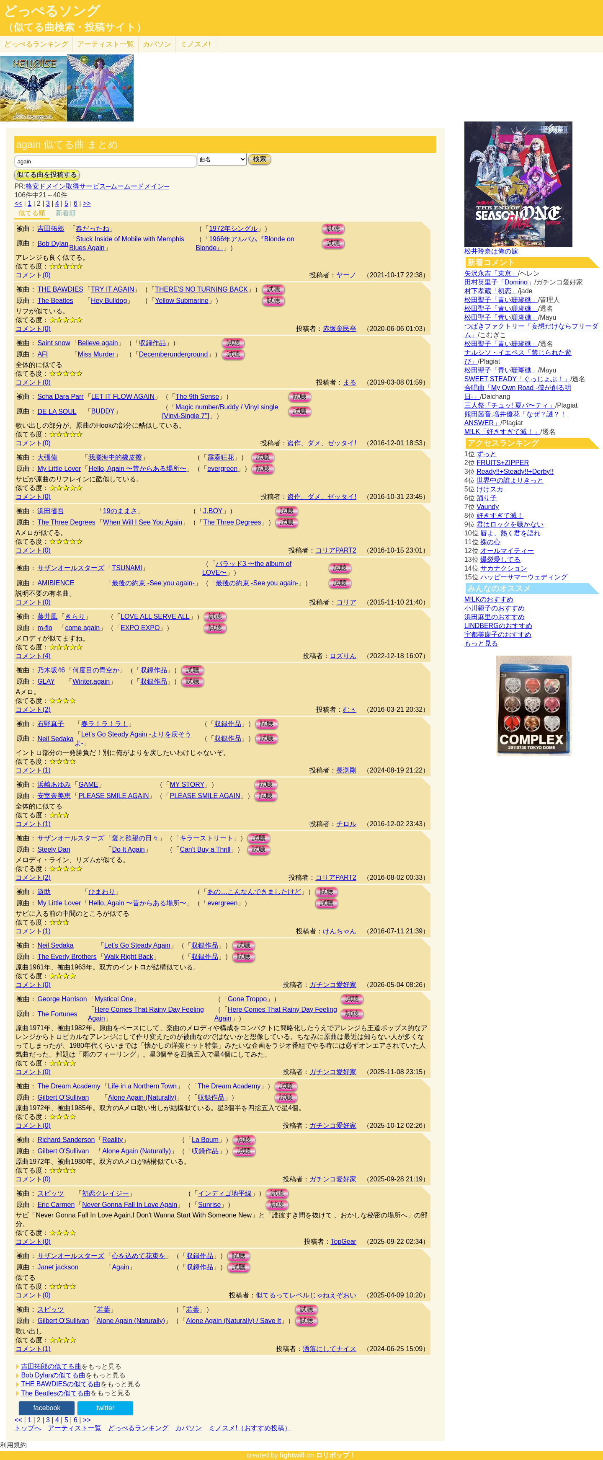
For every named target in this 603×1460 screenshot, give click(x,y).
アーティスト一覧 (74, 1428)
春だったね (92, 228)
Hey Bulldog (109, 300)
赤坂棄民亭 (339, 328)
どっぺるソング (51, 10)
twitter (106, 1407)
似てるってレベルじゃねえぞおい (306, 1295)
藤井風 (47, 616)
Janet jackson (57, 1267)
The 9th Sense (197, 396)
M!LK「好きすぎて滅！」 (502, 431)
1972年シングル (233, 228)
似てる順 (31, 213)
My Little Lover (59, 468)
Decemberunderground (173, 354)
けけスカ (490, 489)
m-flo (44, 627)
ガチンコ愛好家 (332, 984)
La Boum (205, 1139)
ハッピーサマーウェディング (523, 577)
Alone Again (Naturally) (142, 1097)
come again (82, 627)
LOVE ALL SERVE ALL (155, 616)
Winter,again (91, 681)
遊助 (44, 891)
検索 (259, 159)
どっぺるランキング (138, 1428)
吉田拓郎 (50, 228)
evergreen (222, 468)
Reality (112, 1139)
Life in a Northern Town (142, 1086)
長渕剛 (346, 770)
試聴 (333, 228)
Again (120, 1267)
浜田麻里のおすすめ (494, 616)
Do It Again (128, 849)
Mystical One (114, 999)
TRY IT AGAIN (112, 289)
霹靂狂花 (220, 457)
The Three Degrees (66, 522)
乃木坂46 (51, 670)
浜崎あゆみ (54, 784)
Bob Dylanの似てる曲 (53, 1375)
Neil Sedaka (55, 738)
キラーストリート (206, 838)
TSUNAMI (127, 567)
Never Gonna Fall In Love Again (129, 1204)
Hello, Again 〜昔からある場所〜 (137, 468)
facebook (46, 1407)
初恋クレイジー (105, 1193)
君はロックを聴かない (510, 524)
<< (18, 203)
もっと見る (481, 643)
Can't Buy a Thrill (205, 849)
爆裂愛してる (500, 559)
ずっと (487, 453)
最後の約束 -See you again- (153, 583)
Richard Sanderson (66, 1139)
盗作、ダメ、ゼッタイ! (321, 443)
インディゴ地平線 (225, 1193)
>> (87, 203)
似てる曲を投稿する (47, 174)
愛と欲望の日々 (135, 838)
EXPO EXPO (140, 627)
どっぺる (36, 44)
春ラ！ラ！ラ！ (104, 723)
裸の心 (490, 541)
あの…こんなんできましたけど (254, 891)
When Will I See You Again (142, 522)
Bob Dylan (52, 243)
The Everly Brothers (66, 956)
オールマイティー (507, 550)
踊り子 (487, 497)
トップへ (27, 1428)
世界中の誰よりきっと (510, 480)
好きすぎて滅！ (500, 515)
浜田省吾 (50, 510)
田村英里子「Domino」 (499, 282)
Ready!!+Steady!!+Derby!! (515, 471)
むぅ (349, 709)
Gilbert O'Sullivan (63, 1097)
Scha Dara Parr (60, 396)
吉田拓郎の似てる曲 (51, 1366)
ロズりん (343, 655)
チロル (346, 823)
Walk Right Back (128, 956)
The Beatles (55, 300)
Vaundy (488, 506)
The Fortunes (57, 1014)
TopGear (343, 1241)
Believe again (98, 342)
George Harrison (62, 999)
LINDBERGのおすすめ (498, 625)
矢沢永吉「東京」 (491, 273)
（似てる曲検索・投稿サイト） (74, 27)
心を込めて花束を (138, 1255)
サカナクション (503, 568)
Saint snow (53, 342)
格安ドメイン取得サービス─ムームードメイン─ (97, 186)
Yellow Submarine (181, 300)
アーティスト (105, 44)
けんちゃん (339, 931)
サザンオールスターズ (70, 567)
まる (349, 382)
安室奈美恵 (54, 795)
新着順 (66, 213)
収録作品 (152, 342)
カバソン (157, 44)
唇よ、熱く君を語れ (510, 533)
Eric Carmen (56, 1204)
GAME (88, 784)
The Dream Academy (68, 1086)
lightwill (292, 1455)
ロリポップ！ (336, 1455)
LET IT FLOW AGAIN (123, 396)
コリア (346, 602)
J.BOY (212, 510)
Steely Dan (53, 849)
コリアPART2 (335, 550)
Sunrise (209, 1204)
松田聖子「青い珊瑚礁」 (501, 299)
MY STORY (187, 784)
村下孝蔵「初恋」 (491, 291)
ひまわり (101, 891)
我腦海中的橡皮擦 (115, 457)
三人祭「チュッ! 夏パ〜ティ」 (509, 405)
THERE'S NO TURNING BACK (201, 289)
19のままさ (120, 510)
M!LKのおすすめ (488, 599)
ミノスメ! (195, 44)
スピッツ (50, 1193)
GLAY (46, 681)
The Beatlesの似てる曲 (55, 1393)
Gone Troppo (247, 999)
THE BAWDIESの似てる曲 (60, 1384)
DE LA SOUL (56, 411)
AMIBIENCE (55, 583)
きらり (75, 616)
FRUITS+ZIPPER (503, 462)
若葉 (103, 1309)
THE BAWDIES (60, 289)
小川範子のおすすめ (494, 608)
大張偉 (47, 457)
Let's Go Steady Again (137, 945)
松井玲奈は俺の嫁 (491, 251)
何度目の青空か (95, 670)
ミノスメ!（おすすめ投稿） (250, 1428)
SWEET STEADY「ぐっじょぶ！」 (517, 378)
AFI (42, 354)
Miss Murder (96, 354)
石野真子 (50, 723)
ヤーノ (346, 275)
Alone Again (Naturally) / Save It (233, 1320)
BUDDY (103, 411)
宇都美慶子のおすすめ (497, 634)
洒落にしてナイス (329, 1348)
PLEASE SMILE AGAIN (113, 795)
